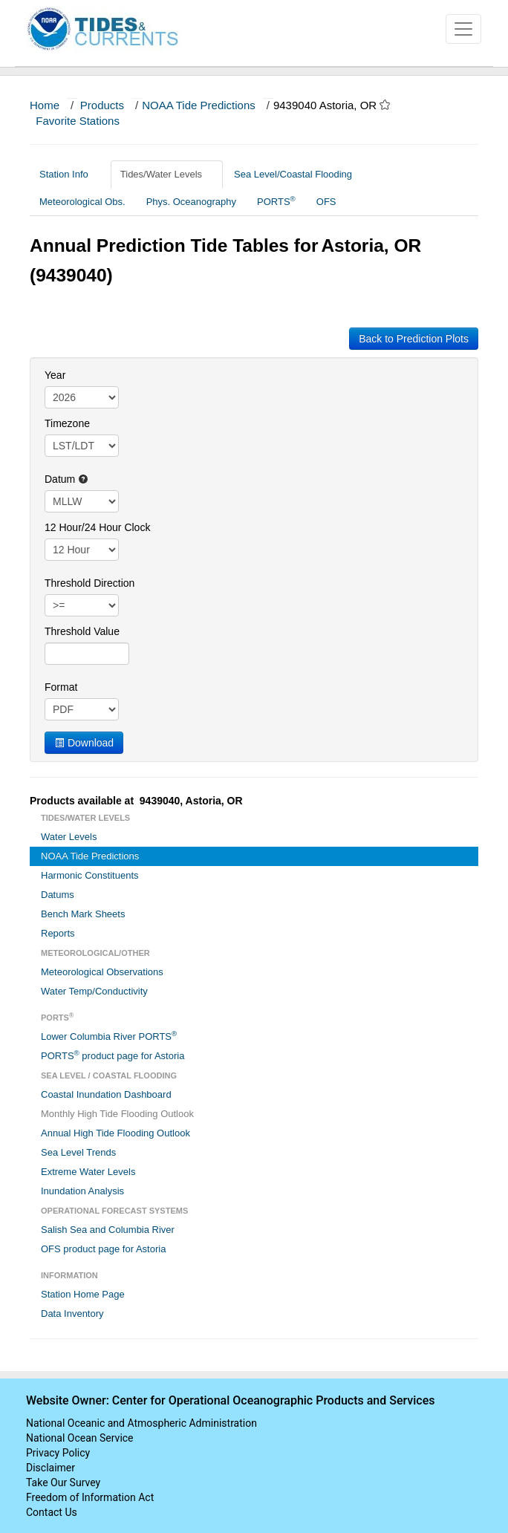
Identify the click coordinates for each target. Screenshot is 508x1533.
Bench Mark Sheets (83, 914)
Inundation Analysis (82, 1191)
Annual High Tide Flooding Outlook (115, 1133)
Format (61, 687)
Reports (58, 933)
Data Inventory (72, 1313)
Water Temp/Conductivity (94, 991)
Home (44, 105)
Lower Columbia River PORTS (109, 1035)
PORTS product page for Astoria (112, 1055)
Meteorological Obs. (82, 201)
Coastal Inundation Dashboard (106, 1094)
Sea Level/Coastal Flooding (298, 174)
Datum (66, 479)
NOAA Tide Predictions (198, 105)
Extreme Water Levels (88, 1171)
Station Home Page (83, 1294)
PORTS (276, 201)
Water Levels (69, 836)
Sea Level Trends (78, 1152)
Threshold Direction (89, 583)
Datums (57, 894)
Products (102, 105)
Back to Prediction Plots (414, 339)
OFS (326, 201)
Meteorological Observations (102, 971)
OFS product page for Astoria (103, 1248)
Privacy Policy (58, 1453)
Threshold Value (82, 631)
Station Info (69, 174)
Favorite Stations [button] (85, 120)
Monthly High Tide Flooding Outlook (117, 1113)
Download (84, 743)
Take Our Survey (63, 1482)
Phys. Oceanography (191, 201)
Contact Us (51, 1512)
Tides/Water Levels (166, 174)
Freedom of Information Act (90, 1497)
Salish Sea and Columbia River (108, 1229)
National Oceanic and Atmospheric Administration (141, 1423)
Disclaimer (50, 1468)
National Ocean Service (80, 1438)
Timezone (67, 423)
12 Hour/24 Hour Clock (97, 527)
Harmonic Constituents (90, 875)
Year (55, 375)
